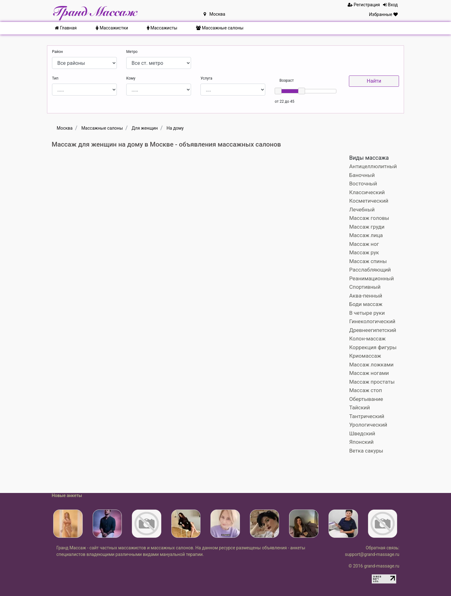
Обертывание (366, 399)
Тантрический (366, 416)
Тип (55, 78)
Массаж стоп (365, 390)
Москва (214, 14)
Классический (367, 192)
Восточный (363, 183)
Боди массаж (365, 304)
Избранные (383, 14)
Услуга (206, 78)
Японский (361, 442)
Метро (131, 51)
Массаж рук (364, 252)
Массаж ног (364, 244)
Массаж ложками (371, 364)
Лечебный (362, 209)
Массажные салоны (219, 27)
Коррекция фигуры (373, 347)
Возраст (286, 80)
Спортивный (365, 287)
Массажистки (112, 27)
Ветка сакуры (366, 451)
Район (57, 51)
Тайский (359, 407)
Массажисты (162, 27)
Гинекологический (372, 321)
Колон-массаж (367, 338)
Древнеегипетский (372, 330)
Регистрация (364, 4)
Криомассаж (365, 356)
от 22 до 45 (284, 101)
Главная (66, 27)
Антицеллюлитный (373, 166)
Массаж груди (367, 227)
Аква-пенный (365, 296)
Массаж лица (366, 235)
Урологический (368, 425)
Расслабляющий (370, 270)
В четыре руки (367, 313)
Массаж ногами (369, 373)
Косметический (368, 201)
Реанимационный (371, 278)
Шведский (362, 433)
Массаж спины (368, 261)
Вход (390, 4)
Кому (130, 78)
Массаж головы (369, 218)
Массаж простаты (372, 382)
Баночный (362, 175)
